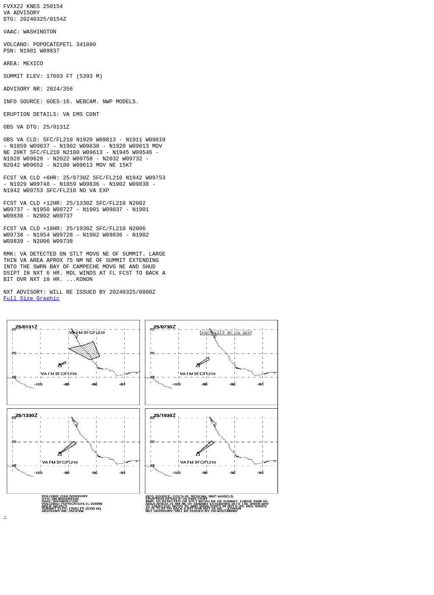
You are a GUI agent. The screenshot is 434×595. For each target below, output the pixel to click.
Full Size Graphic (31, 357)
